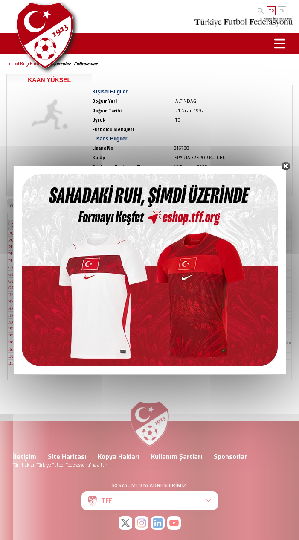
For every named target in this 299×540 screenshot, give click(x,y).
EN (282, 11)
